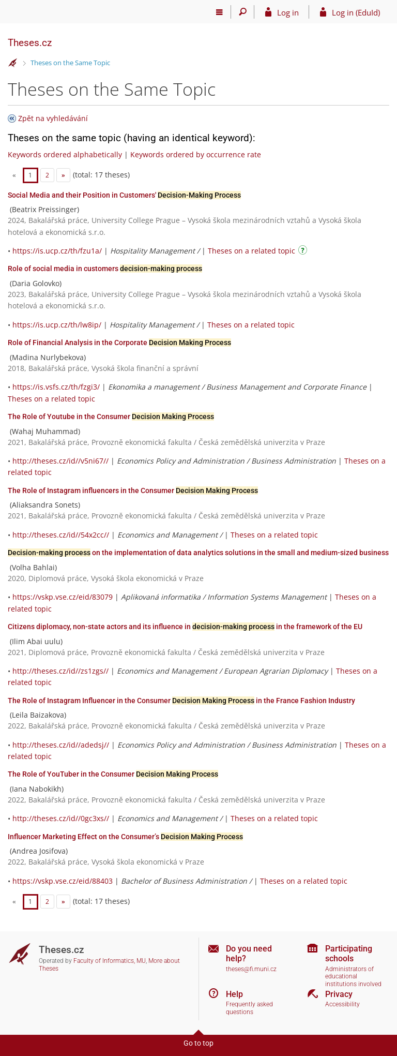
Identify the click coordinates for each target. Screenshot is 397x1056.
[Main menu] (219, 12)
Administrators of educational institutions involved (353, 976)
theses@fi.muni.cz (251, 969)
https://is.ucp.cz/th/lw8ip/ (56, 325)
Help (234, 994)
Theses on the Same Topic (70, 62)
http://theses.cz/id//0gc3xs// (60, 818)
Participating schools (348, 953)
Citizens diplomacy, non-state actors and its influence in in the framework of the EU (185, 626)
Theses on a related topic (251, 251)
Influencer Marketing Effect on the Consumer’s (125, 836)
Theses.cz (30, 43)
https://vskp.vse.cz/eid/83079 (62, 597)
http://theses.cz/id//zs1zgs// (60, 671)
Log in (288, 12)
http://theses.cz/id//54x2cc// (60, 535)
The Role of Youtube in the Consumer (111, 416)
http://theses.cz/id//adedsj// (60, 745)
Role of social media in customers (105, 268)
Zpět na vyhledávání (53, 118)
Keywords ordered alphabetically (65, 154)
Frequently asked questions (249, 1008)
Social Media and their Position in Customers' (124, 195)
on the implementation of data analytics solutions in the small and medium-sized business (198, 552)
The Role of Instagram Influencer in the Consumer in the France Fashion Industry (181, 700)
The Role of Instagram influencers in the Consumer (133, 490)
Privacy (339, 994)
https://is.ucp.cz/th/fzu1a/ (57, 251)
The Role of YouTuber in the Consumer (113, 774)
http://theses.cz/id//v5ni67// (60, 461)
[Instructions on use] (304, 251)
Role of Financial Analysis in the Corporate (119, 342)
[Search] (242, 12)
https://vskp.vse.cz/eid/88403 (62, 881)
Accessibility (342, 1004)
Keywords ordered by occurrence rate (195, 154)
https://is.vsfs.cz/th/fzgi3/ (56, 387)
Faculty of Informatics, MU (109, 960)
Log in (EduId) (356, 12)
